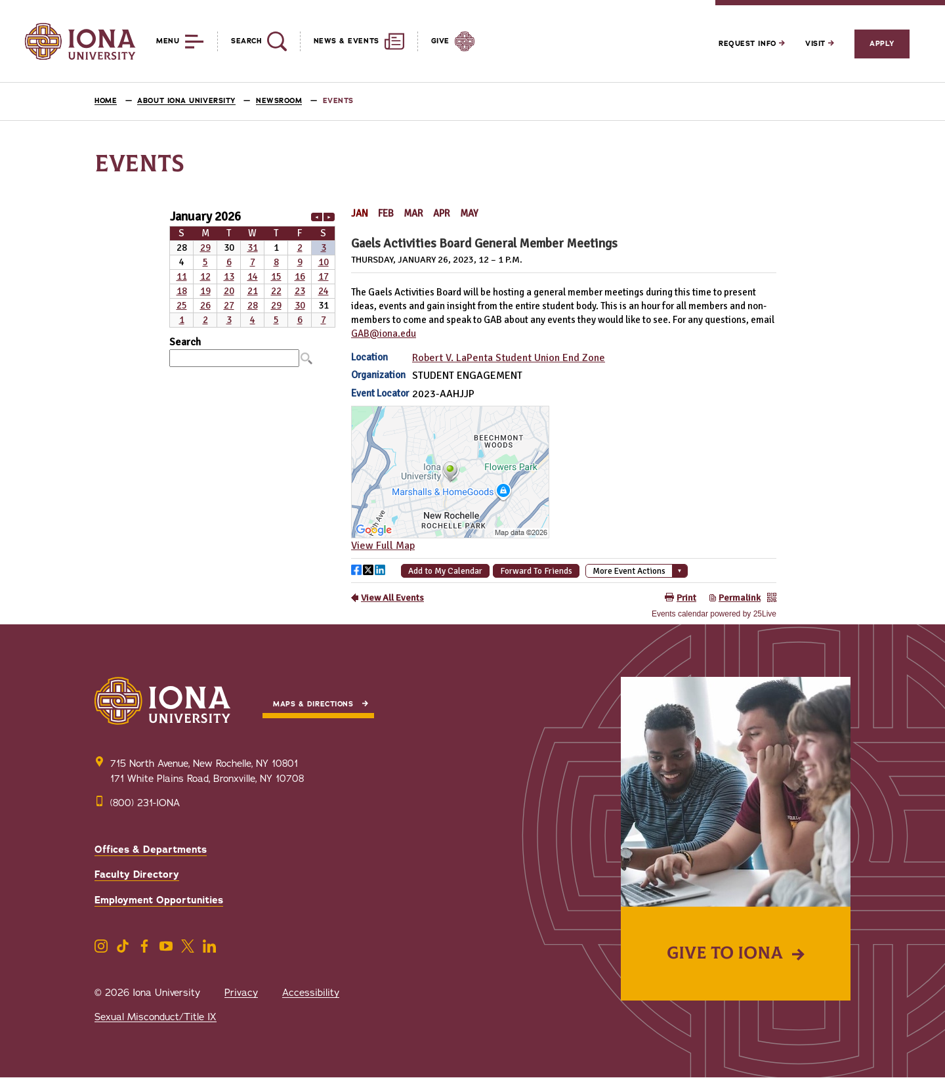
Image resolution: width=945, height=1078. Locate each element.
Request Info (752, 44)
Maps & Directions (313, 704)
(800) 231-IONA (145, 802)
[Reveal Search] (251, 41)
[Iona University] (80, 41)
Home (105, 101)
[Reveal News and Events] (352, 41)
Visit (819, 44)
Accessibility (310, 992)
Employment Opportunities (158, 900)
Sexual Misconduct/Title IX (155, 1017)
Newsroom (279, 101)
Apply (882, 44)
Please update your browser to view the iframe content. (252, 267)
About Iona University (186, 101)
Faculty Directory (136, 874)
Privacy (241, 992)
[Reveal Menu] (170, 41)
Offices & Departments (150, 849)
